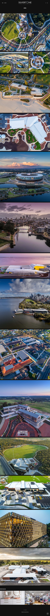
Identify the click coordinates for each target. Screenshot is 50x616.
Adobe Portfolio (26, 612)
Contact (5, 2)
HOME (2, 2)
